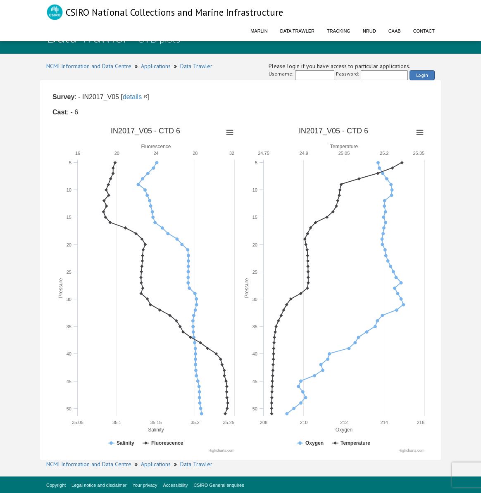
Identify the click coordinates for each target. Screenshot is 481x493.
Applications (156, 66)
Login (422, 75)
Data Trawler (297, 30)
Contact (424, 30)
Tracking (338, 30)
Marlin (259, 30)
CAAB (394, 30)
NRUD (369, 30)
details (132, 96)
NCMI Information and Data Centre (88, 66)
